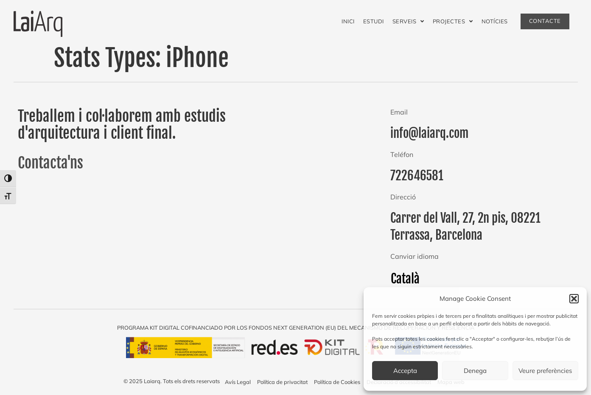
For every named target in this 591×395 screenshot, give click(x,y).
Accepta (405, 371)
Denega (475, 371)
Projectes (453, 21)
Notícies (495, 21)
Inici (348, 21)
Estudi (373, 21)
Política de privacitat (282, 381)
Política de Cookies (337, 381)
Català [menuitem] (405, 278)
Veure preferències (545, 371)
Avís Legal (238, 381)
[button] (574, 298)
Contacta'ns (50, 162)
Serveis (408, 21)
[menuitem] (405, 279)
